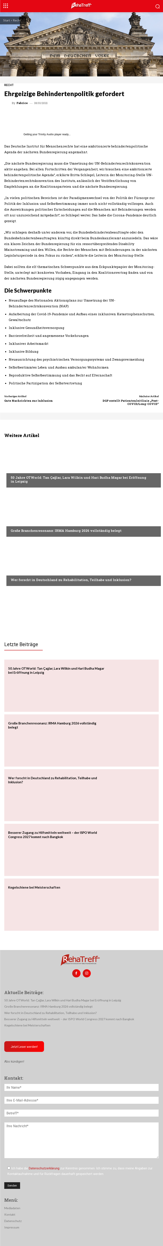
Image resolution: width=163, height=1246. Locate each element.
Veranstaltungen (24, 469)
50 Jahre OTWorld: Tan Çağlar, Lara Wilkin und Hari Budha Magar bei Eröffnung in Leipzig (78, 479)
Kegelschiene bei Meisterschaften (34, 887)
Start (6, 20)
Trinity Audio (46, 134)
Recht (17, 20)
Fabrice (22, 103)
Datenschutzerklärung (44, 1168)
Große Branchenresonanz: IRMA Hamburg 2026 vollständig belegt (66, 530)
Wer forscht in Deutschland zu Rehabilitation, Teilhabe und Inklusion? (71, 580)
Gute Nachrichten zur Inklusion (28, 401)
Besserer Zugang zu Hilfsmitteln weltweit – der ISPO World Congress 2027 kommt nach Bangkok (52, 835)
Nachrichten (20, 571)
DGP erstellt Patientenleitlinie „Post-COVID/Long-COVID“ (131, 402)
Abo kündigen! (14, 1061)
